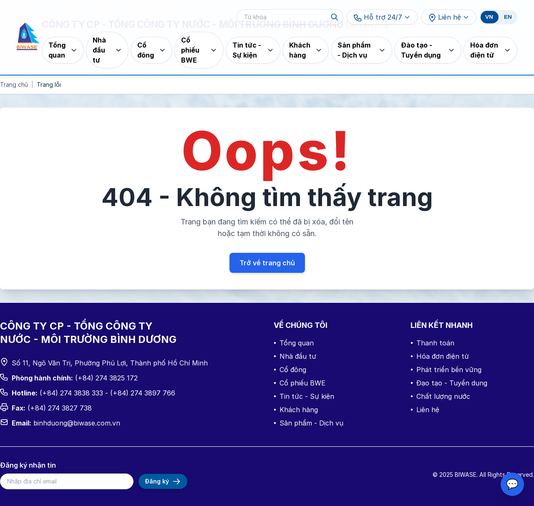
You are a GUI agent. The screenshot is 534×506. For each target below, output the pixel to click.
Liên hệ (448, 17)
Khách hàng (296, 409)
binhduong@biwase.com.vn (76, 423)
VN (489, 17)
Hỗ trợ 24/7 (382, 17)
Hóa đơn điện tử (440, 356)
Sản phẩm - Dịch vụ (308, 423)
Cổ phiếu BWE (299, 383)
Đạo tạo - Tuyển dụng (449, 383)
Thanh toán (432, 343)
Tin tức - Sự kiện (304, 396)
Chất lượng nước (440, 396)
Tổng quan (294, 343)
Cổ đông (290, 369)
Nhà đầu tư (295, 356)
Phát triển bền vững (446, 369)
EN (508, 17)
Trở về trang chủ (267, 263)
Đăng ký (163, 481)
